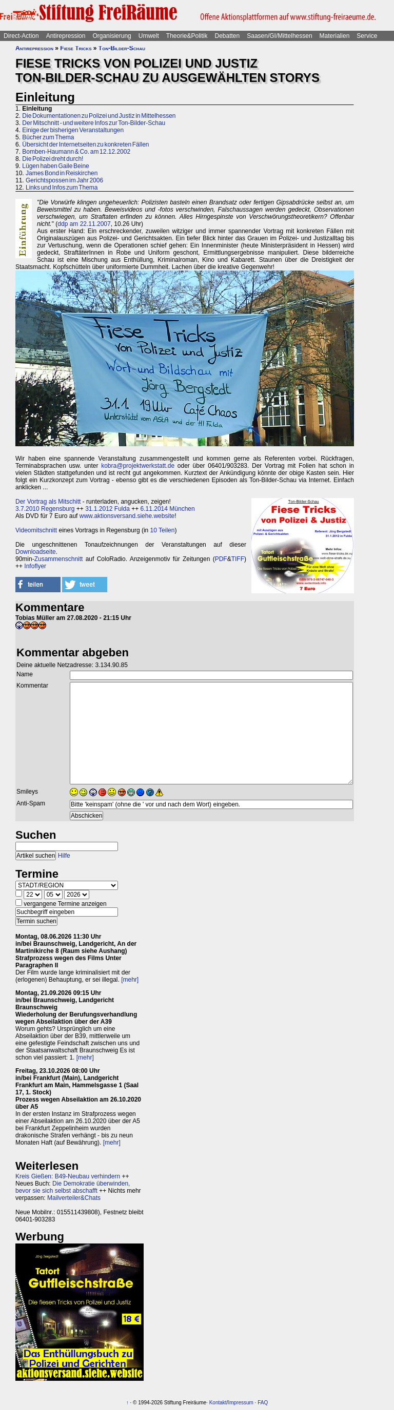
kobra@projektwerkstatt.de (137, 465)
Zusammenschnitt (58, 559)
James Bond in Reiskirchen (61, 173)
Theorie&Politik (187, 35)
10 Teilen (162, 530)
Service (367, 35)
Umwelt (149, 35)
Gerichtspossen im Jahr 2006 (64, 180)
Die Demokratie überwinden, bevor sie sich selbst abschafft (72, 1187)
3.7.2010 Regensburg (44, 508)
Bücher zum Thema (48, 137)
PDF (221, 559)
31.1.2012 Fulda (107, 508)
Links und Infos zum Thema (62, 187)
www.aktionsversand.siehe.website (127, 516)
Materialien (335, 35)
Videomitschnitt (36, 530)
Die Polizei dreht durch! (52, 158)
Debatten (227, 35)
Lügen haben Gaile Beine (55, 166)
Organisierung (111, 35)
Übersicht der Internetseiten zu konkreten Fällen (85, 144)
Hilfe (64, 855)
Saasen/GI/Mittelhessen (279, 35)
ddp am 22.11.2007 (83, 223)
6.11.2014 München (168, 508)
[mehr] (130, 979)
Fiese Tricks (75, 48)
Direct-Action (21, 35)
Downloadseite (35, 551)
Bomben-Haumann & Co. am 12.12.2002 (76, 151)
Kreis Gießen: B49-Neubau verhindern (67, 1176)
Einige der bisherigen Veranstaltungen (73, 130)
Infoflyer (35, 566)
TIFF (237, 559)
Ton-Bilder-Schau (121, 48)
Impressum (240, 1402)
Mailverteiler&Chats (74, 1197)
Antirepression (66, 35)
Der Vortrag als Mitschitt (48, 501)
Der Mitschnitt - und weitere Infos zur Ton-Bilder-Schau (93, 123)
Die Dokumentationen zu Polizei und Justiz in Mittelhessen (98, 115)
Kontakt (218, 1402)
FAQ (263, 1402)
